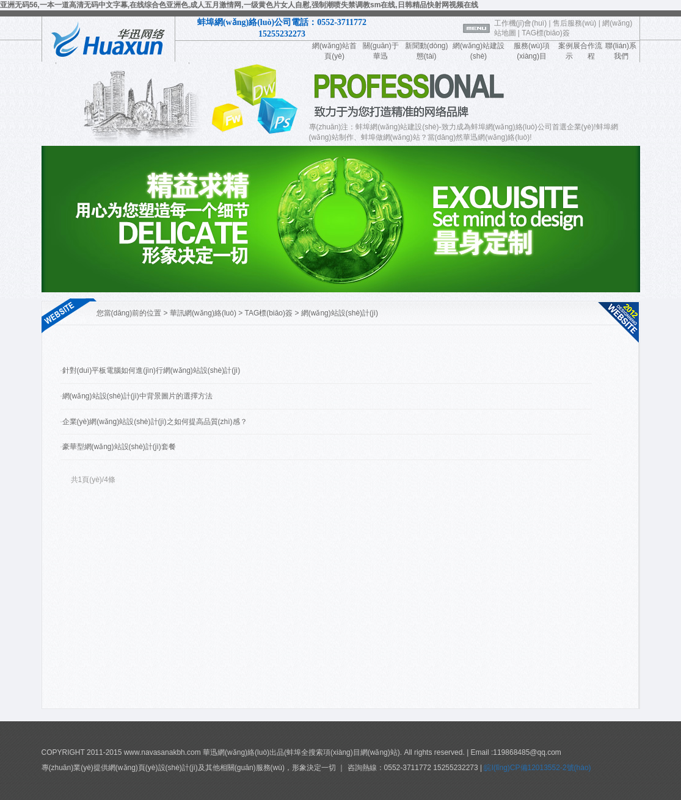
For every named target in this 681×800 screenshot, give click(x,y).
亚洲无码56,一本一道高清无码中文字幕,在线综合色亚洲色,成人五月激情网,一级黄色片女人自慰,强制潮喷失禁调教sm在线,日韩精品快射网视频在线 (239, 5)
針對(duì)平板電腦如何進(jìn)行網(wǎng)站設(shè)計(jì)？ (151, 370)
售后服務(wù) (574, 23)
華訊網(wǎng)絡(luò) (203, 313)
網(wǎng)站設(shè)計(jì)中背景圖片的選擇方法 (137, 396)
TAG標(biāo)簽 (545, 33)
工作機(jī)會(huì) (520, 23)
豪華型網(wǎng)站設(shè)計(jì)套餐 (119, 446)
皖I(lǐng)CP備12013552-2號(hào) (536, 767)
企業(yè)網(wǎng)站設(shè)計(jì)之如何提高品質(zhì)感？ (154, 421)
